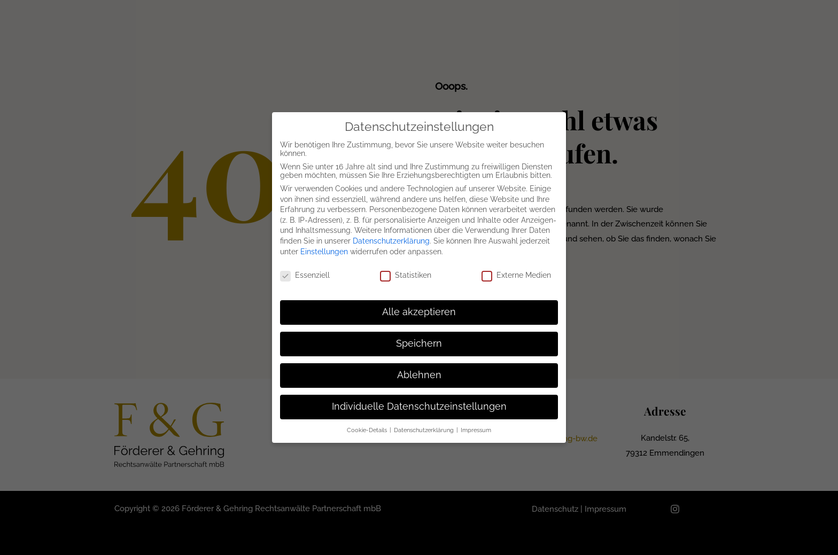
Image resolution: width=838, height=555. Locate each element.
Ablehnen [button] (419, 375)
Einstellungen (324, 251)
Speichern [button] (419, 343)
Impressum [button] (476, 430)
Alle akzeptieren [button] (419, 312)
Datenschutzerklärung (391, 241)
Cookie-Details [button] (368, 430)
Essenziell (305, 275)
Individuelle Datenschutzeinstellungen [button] (419, 406)
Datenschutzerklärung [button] (424, 430)
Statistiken (405, 275)
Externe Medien (516, 275)
